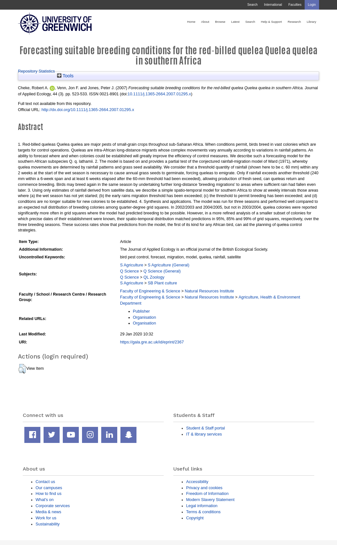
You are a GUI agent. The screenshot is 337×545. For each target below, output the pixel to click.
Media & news (48, 511)
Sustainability (48, 524)
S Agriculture (131, 265)
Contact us (45, 481)
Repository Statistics (36, 71)
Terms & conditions (203, 511)
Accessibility (197, 481)
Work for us (46, 517)
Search (252, 4)
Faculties (294, 4)
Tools (65, 75)
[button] (22, 369)
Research (294, 21)
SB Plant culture (162, 283)
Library (311, 21)
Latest (235, 21)
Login (312, 4)
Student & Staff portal (205, 428)
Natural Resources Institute (209, 291)
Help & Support (271, 21)
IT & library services (204, 434)
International (273, 4)
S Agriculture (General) (168, 265)
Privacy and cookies (204, 487)
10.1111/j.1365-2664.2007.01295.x (159, 93)
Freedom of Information (207, 493)
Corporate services (53, 505)
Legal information (202, 505)
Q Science (129, 271)
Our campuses (49, 487)
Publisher (141, 311)
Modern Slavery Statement (210, 499)
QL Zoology (154, 277)
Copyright (195, 517)
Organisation (144, 317)
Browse (220, 21)
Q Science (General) (162, 271)
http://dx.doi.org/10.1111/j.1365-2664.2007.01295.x (87, 109)
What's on (44, 499)
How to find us (49, 493)
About (205, 21)
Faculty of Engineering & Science (150, 291)
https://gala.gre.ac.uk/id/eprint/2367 (152, 342)
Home (191, 21)
